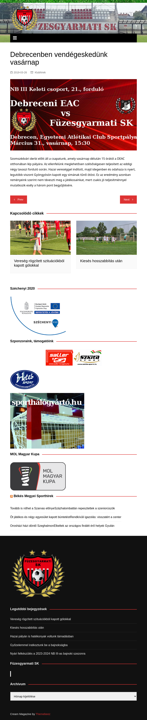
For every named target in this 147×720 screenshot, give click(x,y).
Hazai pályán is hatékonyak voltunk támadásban (42, 636)
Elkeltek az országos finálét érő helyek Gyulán (84, 525)
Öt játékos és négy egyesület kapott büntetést (40, 517)
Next (126, 199)
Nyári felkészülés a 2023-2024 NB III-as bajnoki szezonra (47, 653)
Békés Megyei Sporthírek (33, 496)
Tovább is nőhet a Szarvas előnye (32, 508)
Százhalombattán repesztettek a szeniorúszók (84, 508)
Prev (20, 199)
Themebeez (43, 714)
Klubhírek (40, 72)
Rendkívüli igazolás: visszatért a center (95, 517)
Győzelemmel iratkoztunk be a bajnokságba (39, 645)
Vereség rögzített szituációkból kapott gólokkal (40, 619)
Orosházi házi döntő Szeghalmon (32, 525)
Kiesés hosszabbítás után (101, 261)
